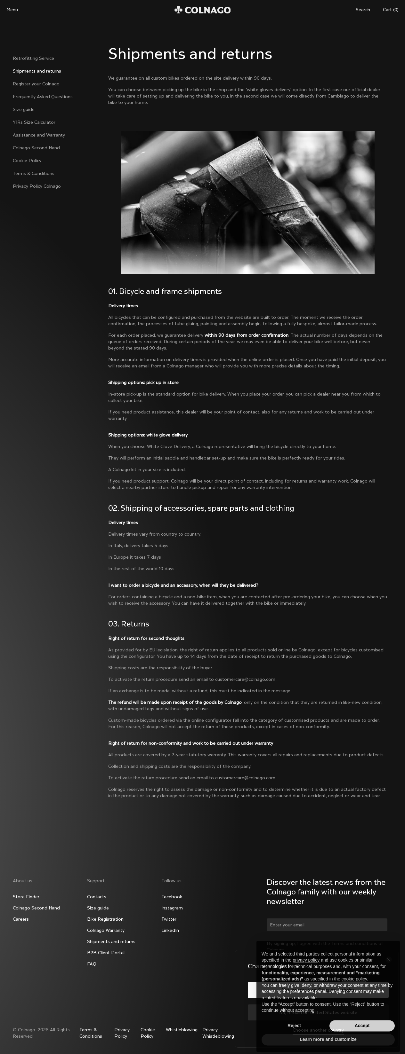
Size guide (24, 109)
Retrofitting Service (33, 58)
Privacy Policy (122, 1033)
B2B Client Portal (106, 953)
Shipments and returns (37, 71)
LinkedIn (170, 930)
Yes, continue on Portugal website (318, 990)
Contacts (96, 897)
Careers (21, 919)
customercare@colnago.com (245, 679)
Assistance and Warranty (39, 135)
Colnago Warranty (106, 930)
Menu (12, 9)
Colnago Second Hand (36, 148)
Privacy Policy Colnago (37, 186)
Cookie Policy (27, 160)
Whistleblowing (182, 1030)
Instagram (172, 908)
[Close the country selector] (388, 959)
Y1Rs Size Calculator (34, 122)
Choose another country (318, 1030)
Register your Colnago (36, 84)
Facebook (171, 897)
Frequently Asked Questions (43, 96)
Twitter (168, 919)
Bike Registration (105, 919)
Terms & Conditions (33, 173)
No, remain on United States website (318, 1012)
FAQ (91, 964)
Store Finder (26, 897)
